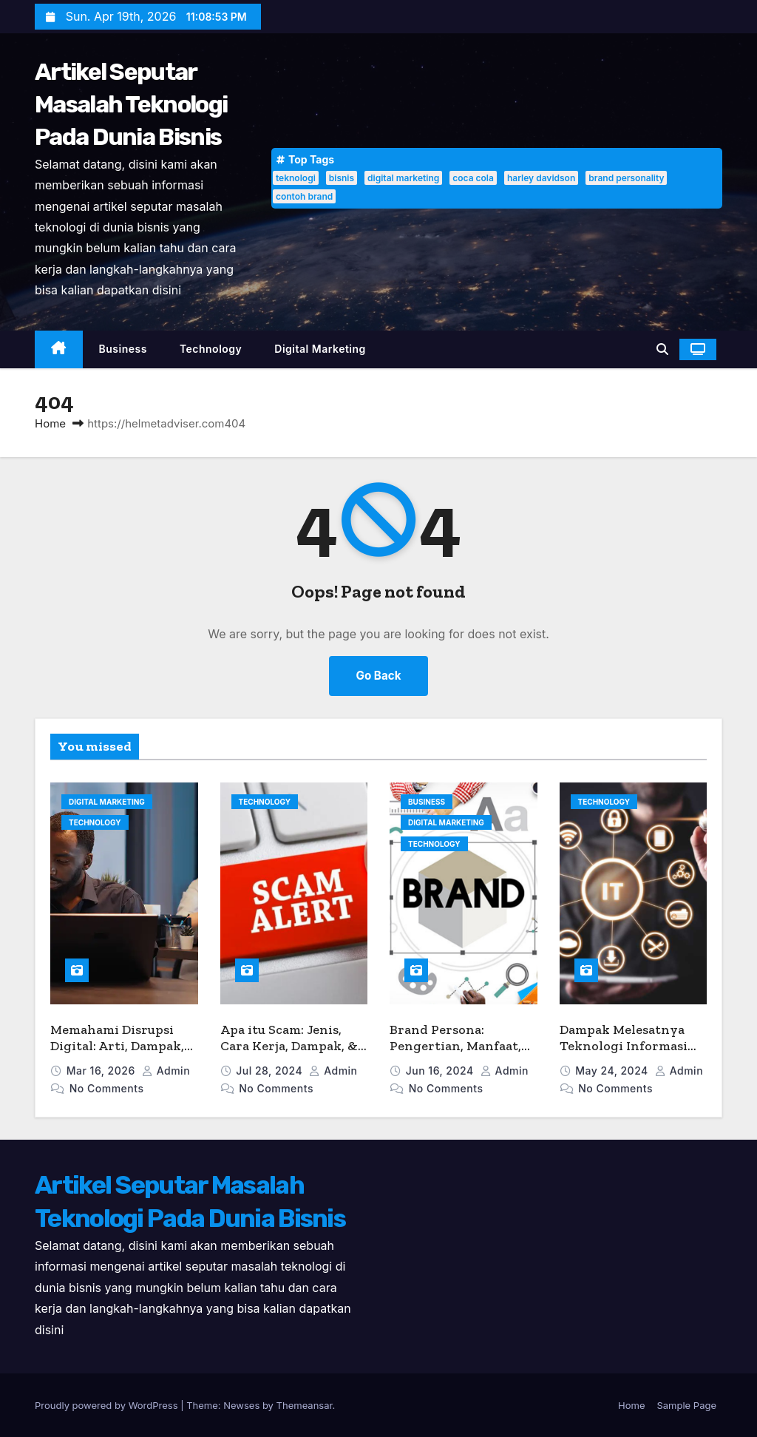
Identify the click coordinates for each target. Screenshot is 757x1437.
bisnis (341, 177)
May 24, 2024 (613, 1070)
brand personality (626, 177)
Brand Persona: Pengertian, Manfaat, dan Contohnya (455, 1046)
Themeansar (304, 1405)
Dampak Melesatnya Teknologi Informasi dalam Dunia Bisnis (624, 1046)
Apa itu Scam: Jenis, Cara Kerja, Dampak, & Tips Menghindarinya (289, 1046)
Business (123, 348)
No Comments (106, 1088)
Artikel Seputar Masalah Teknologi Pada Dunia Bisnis (131, 104)
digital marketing (403, 177)
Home (50, 423)
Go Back (378, 676)
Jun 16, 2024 (441, 1070)
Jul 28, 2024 (270, 1070)
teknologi (296, 177)
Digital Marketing (320, 348)
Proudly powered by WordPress (107, 1405)
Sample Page (686, 1405)
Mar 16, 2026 (102, 1070)
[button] (662, 349)
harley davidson (541, 177)
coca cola (473, 177)
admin (166, 1070)
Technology (211, 348)
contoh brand (304, 196)
